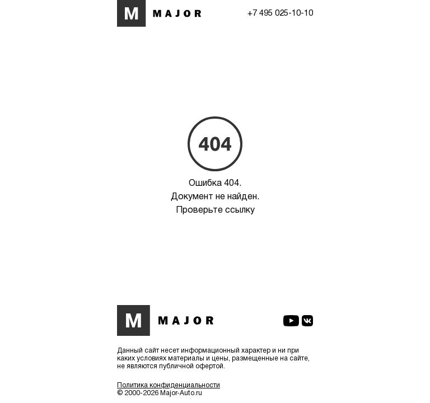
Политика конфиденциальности (168, 385)
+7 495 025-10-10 (280, 13)
